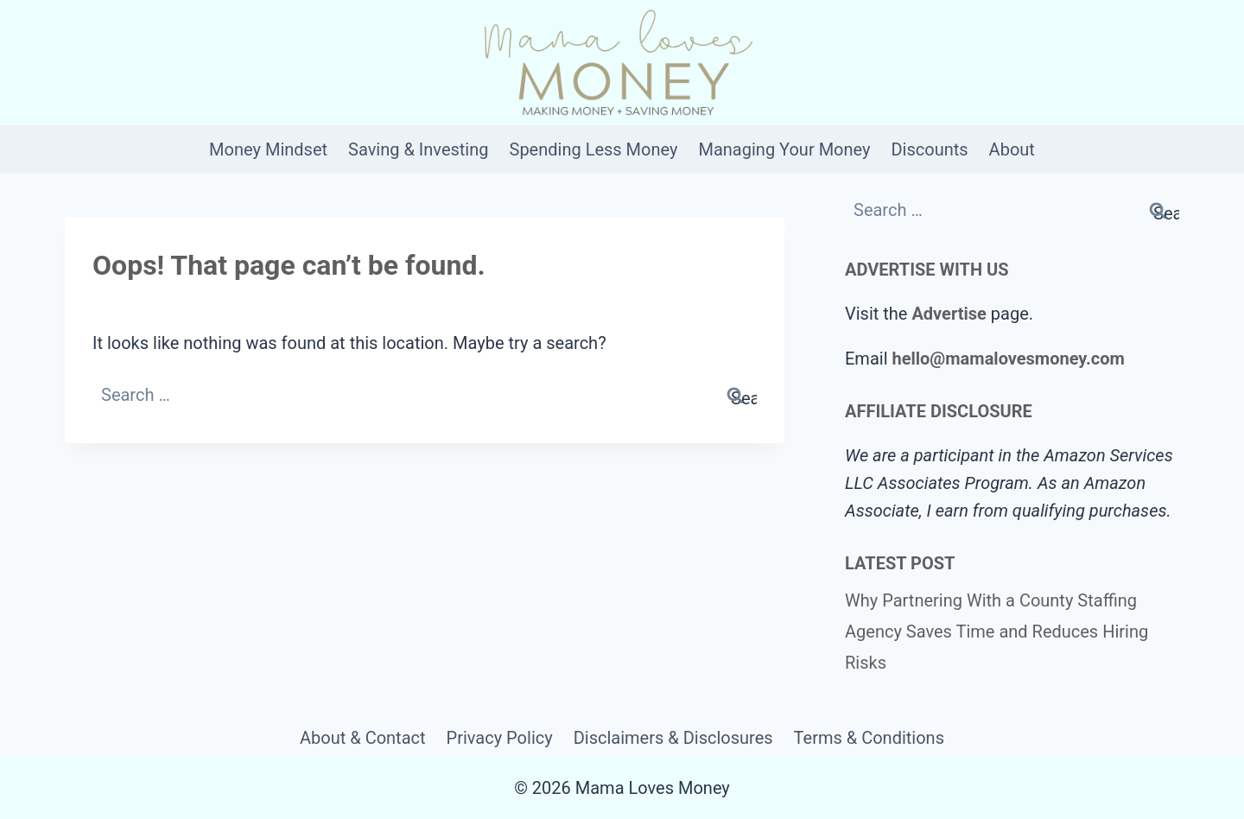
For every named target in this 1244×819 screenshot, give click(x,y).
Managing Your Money (784, 149)
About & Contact (363, 737)
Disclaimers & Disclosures (673, 737)
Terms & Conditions (869, 737)
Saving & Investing (418, 149)
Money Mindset (268, 149)
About (1012, 149)
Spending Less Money (594, 149)
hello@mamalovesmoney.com (1008, 358)
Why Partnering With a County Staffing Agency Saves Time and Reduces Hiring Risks (996, 631)
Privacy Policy (500, 737)
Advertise (948, 313)
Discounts (929, 149)
